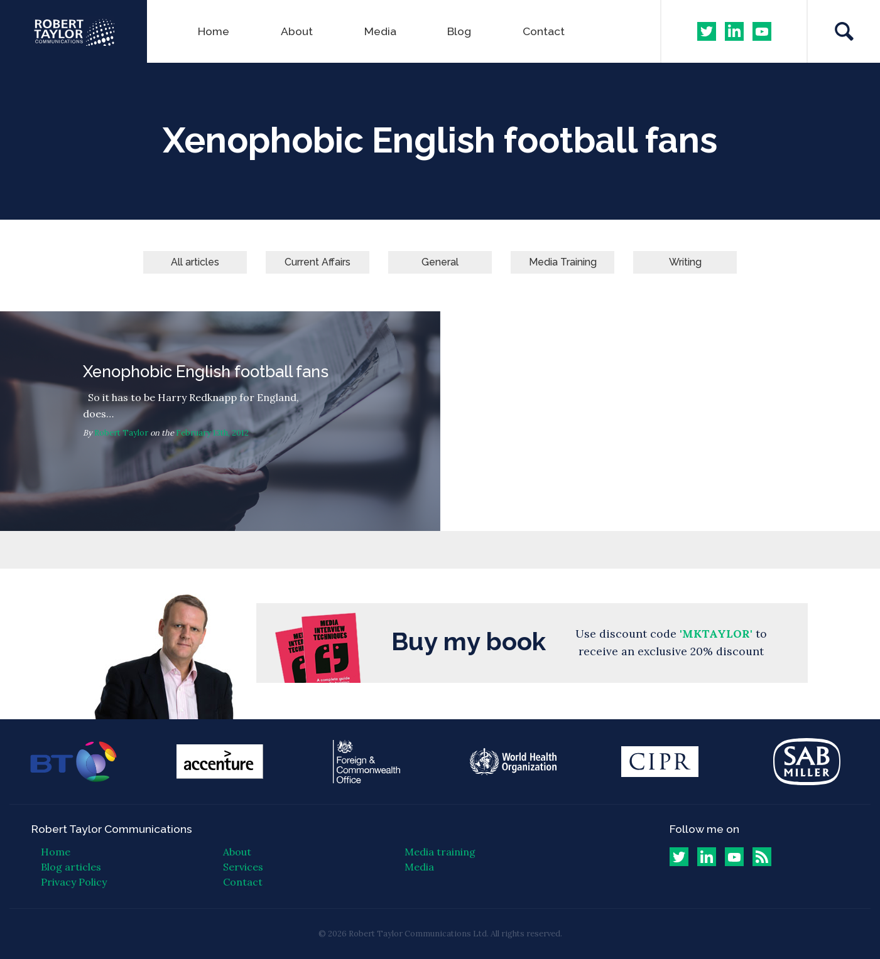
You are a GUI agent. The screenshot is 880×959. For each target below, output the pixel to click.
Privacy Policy (74, 882)
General (440, 262)
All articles (195, 262)
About (297, 31)
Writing (685, 262)
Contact (544, 31)
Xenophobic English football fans (220, 421)
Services (243, 866)
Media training (440, 851)
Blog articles (71, 866)
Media (380, 31)
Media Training (563, 262)
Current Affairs (317, 262)
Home (213, 31)
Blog (459, 31)
